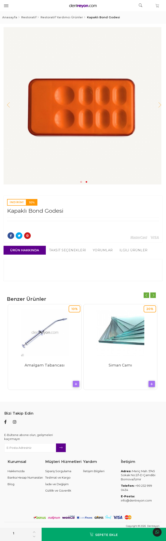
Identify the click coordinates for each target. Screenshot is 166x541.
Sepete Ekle (104, 534)
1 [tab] (81, 182)
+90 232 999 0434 (136, 488)
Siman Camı (121, 365)
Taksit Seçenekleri (68, 250)
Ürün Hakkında (25, 250)
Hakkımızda (16, 471)
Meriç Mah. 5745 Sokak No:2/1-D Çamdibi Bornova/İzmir (138, 475)
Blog (11, 484)
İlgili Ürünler (134, 250)
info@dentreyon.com (136, 498)
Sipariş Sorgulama (58, 471)
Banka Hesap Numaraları (25, 477)
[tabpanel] (83, 105)
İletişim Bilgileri (93, 471)
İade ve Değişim (57, 484)
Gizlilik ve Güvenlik (58, 490)
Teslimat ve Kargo (58, 477)
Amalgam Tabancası (45, 365)
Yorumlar (103, 250)
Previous (8, 106)
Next (157, 106)
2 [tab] (86, 182)
